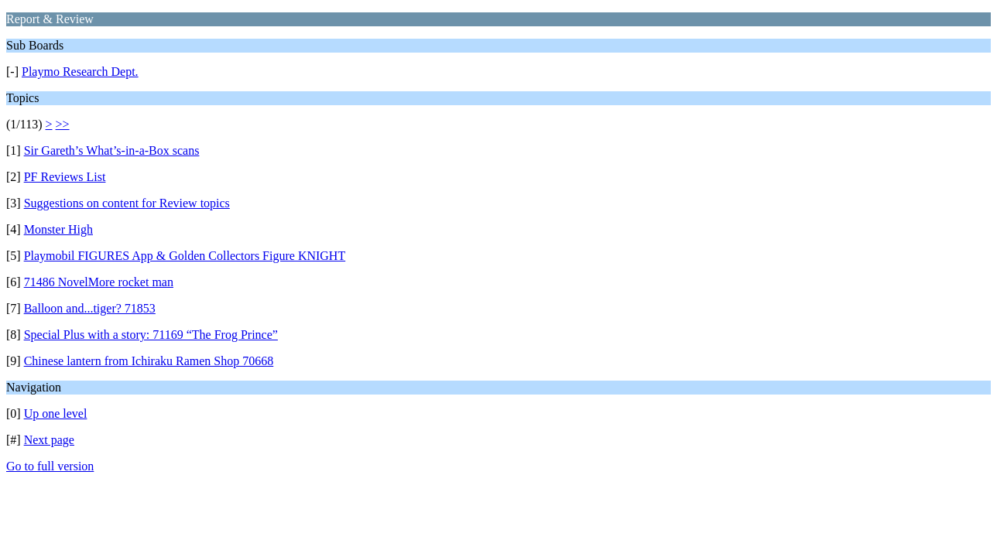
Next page (49, 439)
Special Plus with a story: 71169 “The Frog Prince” (151, 334)
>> (63, 124)
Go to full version (50, 466)
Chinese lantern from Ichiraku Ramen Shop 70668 (149, 360)
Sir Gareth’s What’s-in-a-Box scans (112, 150)
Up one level (55, 413)
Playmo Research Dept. (80, 71)
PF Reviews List (65, 176)
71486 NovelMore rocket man (98, 282)
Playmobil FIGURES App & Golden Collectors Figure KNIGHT (185, 255)
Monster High (58, 229)
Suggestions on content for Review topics (127, 203)
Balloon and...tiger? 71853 (90, 308)
